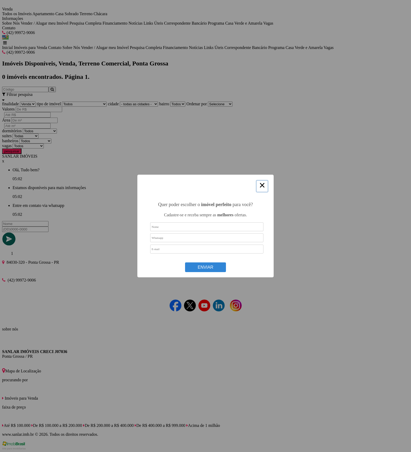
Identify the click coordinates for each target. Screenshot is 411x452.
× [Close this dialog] (262, 186)
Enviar (205, 267)
